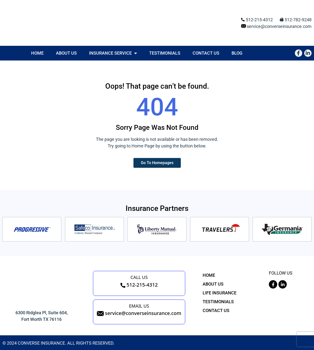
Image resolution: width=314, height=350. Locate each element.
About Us (66, 53)
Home (37, 53)
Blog (237, 53)
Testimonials (164, 53)
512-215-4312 (139, 284)
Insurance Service (113, 53)
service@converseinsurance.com (139, 313)
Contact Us (206, 53)
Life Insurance (219, 292)
